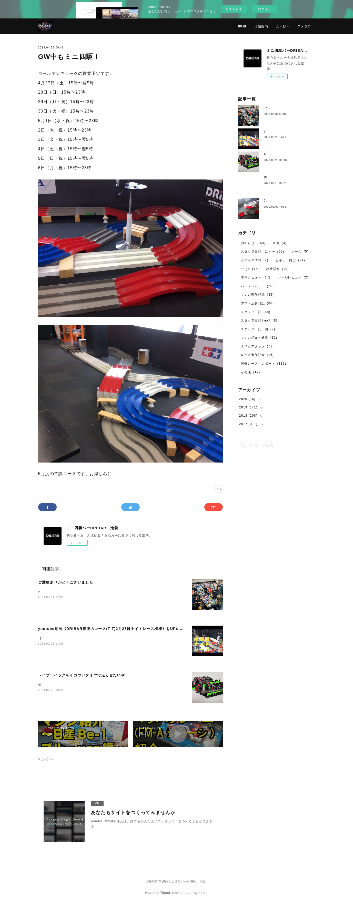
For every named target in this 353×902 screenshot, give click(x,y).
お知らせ (253, 243)
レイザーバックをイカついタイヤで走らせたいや (81, 675)
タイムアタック (257, 346)
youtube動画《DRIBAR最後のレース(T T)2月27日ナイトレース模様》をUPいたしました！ (121, 629)
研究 (280, 243)
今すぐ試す (234, 9)
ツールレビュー (293, 277)
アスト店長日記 (257, 303)
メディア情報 (254, 260)
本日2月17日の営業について (286, 177)
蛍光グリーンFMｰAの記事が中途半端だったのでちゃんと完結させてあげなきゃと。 (103, 685)
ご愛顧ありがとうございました (66, 582)
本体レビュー (255, 277)
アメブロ (304, 26)
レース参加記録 (257, 355)
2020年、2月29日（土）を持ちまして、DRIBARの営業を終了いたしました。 (98, 592)
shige (250, 269)
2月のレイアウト (277, 201)
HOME (242, 26)
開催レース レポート (263, 363)
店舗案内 (261, 26)
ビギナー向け (290, 260)
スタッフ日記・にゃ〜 (262, 251)
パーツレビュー (257, 286)
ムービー (283, 26)
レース (299, 251)
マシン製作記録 (257, 294)
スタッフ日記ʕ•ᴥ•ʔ (259, 320)
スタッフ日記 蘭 (258, 329)
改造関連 (277, 269)
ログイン (264, 9)
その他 (250, 372)
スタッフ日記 (255, 312)
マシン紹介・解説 (259, 337)
